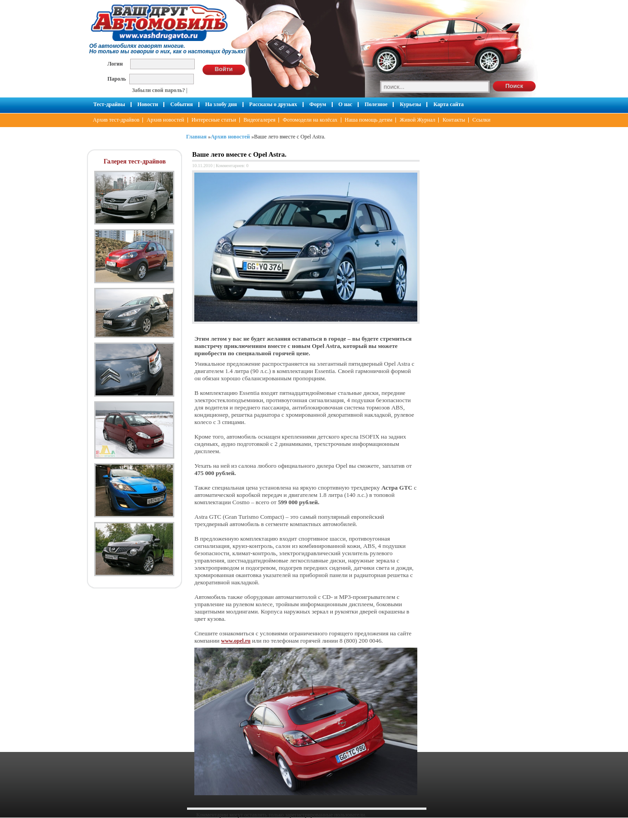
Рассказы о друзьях (273, 104)
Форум (317, 104)
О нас (346, 104)
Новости (147, 104)
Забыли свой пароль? (158, 90)
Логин (115, 63)
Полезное (376, 104)
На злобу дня (221, 104)
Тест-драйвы (109, 104)
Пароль (116, 79)
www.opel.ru (236, 641)
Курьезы (410, 104)
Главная (196, 136)
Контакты (453, 120)
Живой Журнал (417, 120)
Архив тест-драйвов (116, 120)
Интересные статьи (214, 120)
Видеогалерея (259, 120)
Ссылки (481, 120)
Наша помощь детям (369, 120)
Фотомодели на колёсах (310, 120)
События (181, 104)
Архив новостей (165, 120)
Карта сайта (448, 104)
